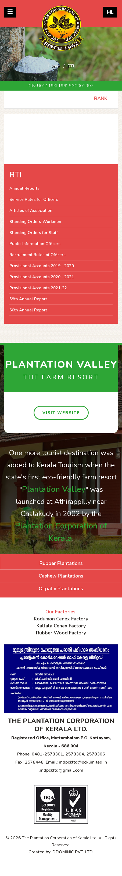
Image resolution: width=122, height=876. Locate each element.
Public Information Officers (34, 243)
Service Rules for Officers (33, 199)
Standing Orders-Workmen (35, 221)
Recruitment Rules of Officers (37, 254)
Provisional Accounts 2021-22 (38, 288)
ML (110, 12)
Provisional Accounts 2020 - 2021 (41, 277)
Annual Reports (24, 188)
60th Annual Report (28, 310)
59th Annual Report (28, 299)
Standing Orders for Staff (33, 232)
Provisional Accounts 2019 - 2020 (41, 266)
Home (54, 66)
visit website (61, 412)
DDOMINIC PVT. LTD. (73, 852)
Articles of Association (30, 210)
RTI (15, 174)
